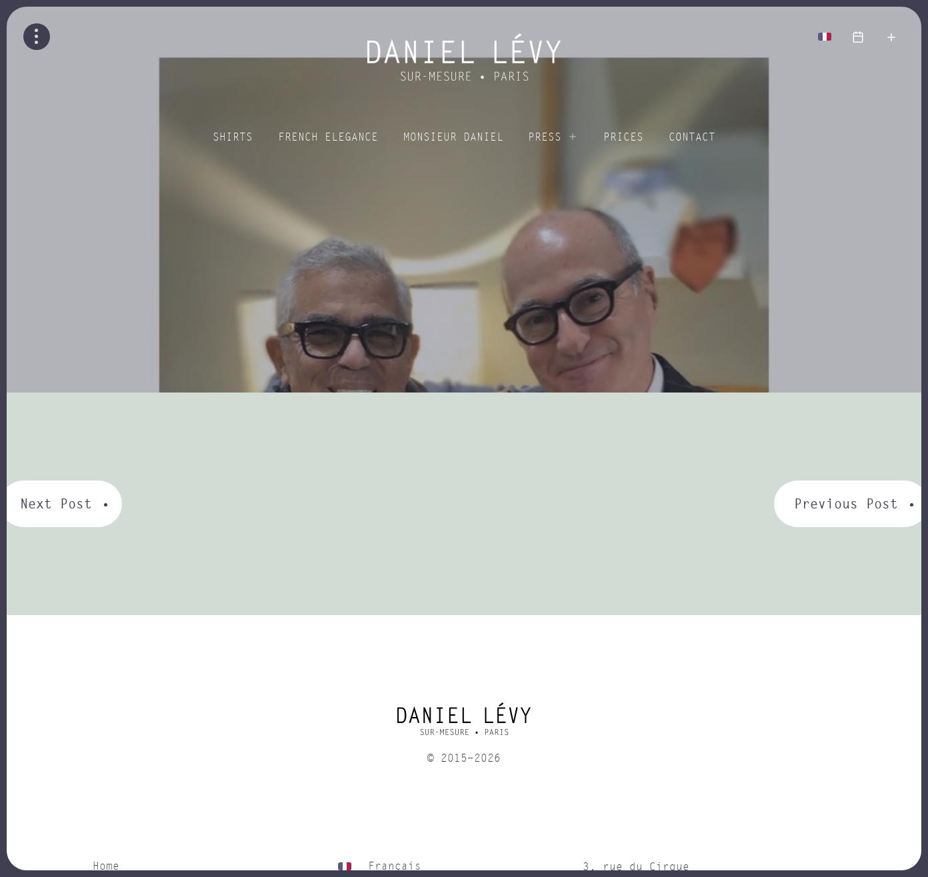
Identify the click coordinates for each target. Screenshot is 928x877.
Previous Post (846, 503)
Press (544, 137)
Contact (692, 137)
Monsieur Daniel (453, 137)
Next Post (56, 503)
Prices (623, 137)
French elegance (328, 137)
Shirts (233, 137)
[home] (464, 723)
